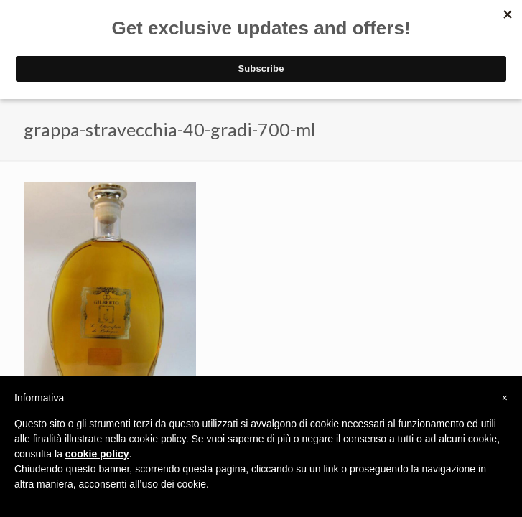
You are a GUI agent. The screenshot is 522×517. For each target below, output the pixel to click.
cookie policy (97, 454)
